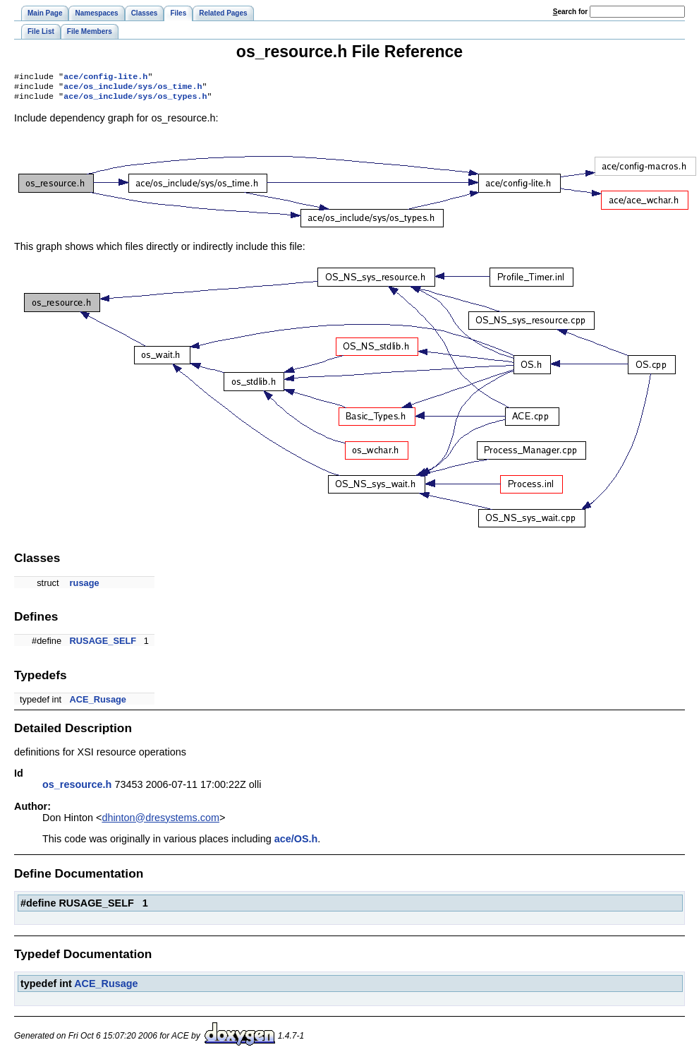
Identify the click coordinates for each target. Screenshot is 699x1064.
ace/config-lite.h (105, 77)
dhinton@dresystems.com (160, 821)
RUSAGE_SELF (103, 645)
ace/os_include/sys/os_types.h (135, 100)
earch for (570, 12)
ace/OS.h (296, 843)
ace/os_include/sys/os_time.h (132, 89)
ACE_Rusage (98, 703)
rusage (84, 587)
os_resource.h (76, 788)
